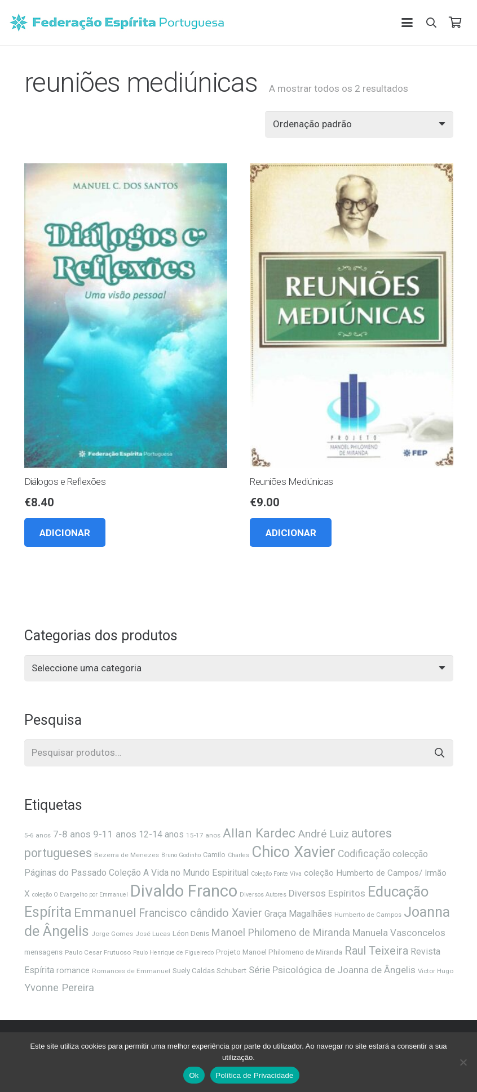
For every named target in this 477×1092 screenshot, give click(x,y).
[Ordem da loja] (359, 124)
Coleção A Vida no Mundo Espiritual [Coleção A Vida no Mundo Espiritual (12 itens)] (179, 872)
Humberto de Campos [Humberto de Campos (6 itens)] (367, 915)
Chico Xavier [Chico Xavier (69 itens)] (293, 852)
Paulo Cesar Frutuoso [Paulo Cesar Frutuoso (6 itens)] (98, 952)
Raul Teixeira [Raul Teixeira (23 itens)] (376, 950)
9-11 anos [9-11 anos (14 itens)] (114, 834)
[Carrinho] (455, 22)
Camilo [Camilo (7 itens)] (214, 854)
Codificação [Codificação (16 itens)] (364, 853)
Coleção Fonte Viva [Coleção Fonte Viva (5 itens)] (276, 873)
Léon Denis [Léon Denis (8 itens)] (191, 933)
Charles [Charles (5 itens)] (238, 855)
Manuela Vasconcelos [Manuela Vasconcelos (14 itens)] (398, 932)
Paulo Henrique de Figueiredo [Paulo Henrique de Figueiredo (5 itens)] (173, 952)
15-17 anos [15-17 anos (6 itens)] (203, 835)
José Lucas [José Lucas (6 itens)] (152, 934)
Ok (193, 1075)
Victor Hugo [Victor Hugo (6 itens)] (435, 971)
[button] (407, 22)
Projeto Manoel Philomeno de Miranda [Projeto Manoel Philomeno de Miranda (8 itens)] (279, 952)
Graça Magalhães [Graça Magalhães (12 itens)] (298, 913)
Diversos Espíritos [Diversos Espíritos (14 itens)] (327, 893)
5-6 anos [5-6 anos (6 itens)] (37, 835)
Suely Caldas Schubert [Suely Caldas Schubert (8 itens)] (209, 970)
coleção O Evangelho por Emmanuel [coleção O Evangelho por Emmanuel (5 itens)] (80, 894)
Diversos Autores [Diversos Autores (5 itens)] (263, 894)
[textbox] (87, 668)
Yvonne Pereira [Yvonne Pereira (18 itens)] (59, 988)
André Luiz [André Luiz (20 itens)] (323, 833)
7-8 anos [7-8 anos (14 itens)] (72, 834)
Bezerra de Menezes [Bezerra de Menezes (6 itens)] (126, 855)
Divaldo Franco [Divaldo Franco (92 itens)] (183, 891)
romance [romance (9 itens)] (73, 970)
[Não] (463, 1062)
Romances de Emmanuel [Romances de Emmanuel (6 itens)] (131, 971)
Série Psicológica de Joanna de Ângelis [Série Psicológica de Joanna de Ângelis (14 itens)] (332, 969)
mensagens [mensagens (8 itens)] (43, 952)
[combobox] (238, 668)
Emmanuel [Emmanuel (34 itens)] (105, 912)
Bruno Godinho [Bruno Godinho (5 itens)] (181, 855)
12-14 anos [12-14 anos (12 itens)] (161, 834)
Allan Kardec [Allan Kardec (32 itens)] (259, 833)
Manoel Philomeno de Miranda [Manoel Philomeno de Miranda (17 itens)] (280, 932)
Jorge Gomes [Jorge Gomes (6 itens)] (112, 934)
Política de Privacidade (255, 1075)
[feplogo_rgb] (117, 23)
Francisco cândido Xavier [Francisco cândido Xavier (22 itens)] (200, 913)
